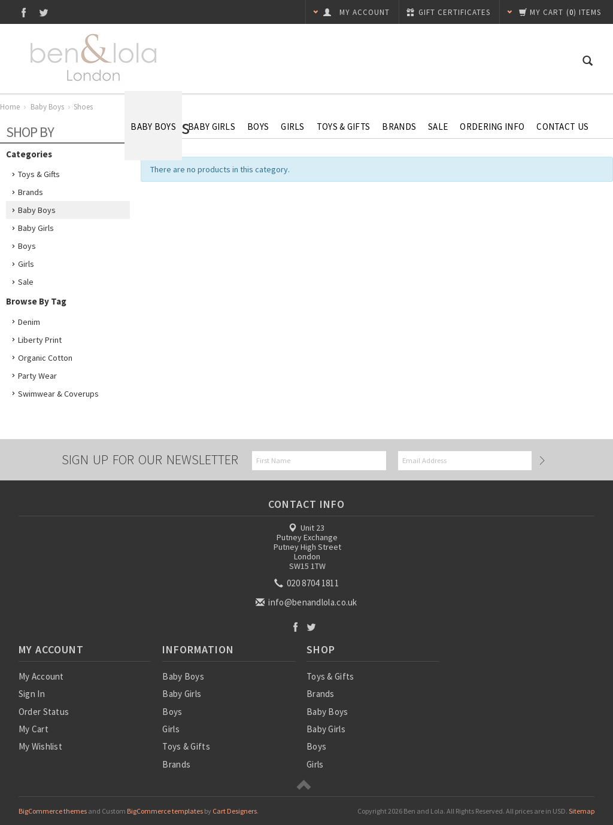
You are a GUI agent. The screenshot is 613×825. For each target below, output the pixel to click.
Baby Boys (153, 126)
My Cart (33, 729)
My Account (41, 676)
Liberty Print (40, 339)
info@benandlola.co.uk (307, 602)
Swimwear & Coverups (58, 393)
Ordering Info (492, 126)
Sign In (32, 693)
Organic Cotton (45, 357)
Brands (399, 126)
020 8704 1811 (307, 583)
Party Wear (37, 375)
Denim (29, 321)
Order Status (44, 711)
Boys (258, 126)
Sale (26, 281)
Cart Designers (235, 810)
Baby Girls (211, 126)
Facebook (24, 12)
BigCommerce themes (53, 810)
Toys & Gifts (344, 126)
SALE (438, 126)
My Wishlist (40, 746)
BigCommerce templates (165, 810)
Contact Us (562, 126)
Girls (293, 126)
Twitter (44, 12)
